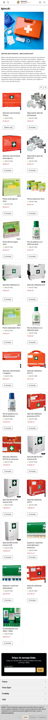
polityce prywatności (7, 713)
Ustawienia (42, 717)
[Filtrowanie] (41, 87)
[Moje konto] (43, 2)
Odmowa (33, 717)
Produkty (24, 694)
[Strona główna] (24, 2)
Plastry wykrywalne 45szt (11, 328)
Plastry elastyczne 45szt (35, 199)
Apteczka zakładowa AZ (11, 285)
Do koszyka (32, 127)
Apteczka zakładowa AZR (36, 285)
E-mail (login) (8, 666)
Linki (24, 699)
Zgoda (25, 717)
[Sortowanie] (45, 87)
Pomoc (24, 682)
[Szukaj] (9, 2)
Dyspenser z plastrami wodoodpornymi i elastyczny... (35, 545)
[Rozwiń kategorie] (4, 2)
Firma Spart (24, 688)
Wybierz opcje (8, 127)
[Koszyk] (37, 2)
